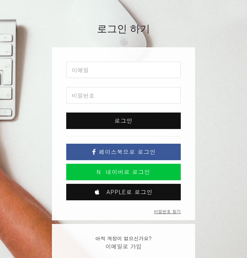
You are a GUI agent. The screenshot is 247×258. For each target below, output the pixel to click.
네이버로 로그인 (123, 172)
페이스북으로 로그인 (123, 152)
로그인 (124, 120)
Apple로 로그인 (124, 192)
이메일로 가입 (123, 246)
